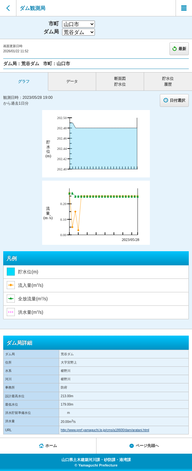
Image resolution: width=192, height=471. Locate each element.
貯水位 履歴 (168, 81)
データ (72, 81)
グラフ (24, 81)
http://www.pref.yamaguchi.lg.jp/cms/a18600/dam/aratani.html (105, 430)
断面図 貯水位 (120, 81)
